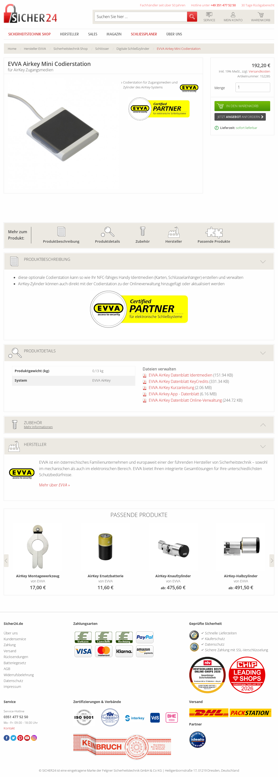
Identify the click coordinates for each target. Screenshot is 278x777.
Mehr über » (54, 485)
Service (209, 17)
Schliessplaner (144, 34)
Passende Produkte (214, 241)
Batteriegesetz (15, 663)
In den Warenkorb (242, 106)
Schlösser (102, 48)
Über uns (174, 34)
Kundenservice (15, 639)
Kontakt (9, 728)
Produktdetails (107, 241)
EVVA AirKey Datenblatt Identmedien (180, 375)
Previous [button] (6, 560)
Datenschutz (13, 680)
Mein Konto (233, 17)
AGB (7, 668)
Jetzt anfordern (240, 117)
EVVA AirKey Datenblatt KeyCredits (178, 381)
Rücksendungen (16, 656)
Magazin (114, 34)
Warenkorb (260, 17)
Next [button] (271, 560)
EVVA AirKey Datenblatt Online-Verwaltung (185, 400)
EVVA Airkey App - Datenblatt (174, 394)
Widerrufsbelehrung (19, 674)
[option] (38, 557)
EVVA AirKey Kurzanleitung (171, 387)
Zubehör (143, 241)
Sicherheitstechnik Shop (29, 34)
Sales (92, 34)
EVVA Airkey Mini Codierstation (179, 48)
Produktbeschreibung (61, 241)
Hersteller (69, 34)
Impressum (12, 686)
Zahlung (10, 644)
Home (12, 48)
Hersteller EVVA (35, 48)
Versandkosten (259, 71)
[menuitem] (16, 48)
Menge (219, 87)
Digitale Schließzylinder (133, 48)
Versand (10, 651)
